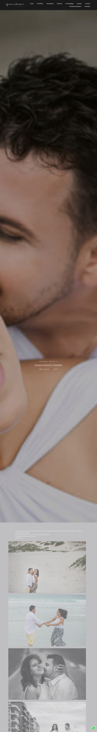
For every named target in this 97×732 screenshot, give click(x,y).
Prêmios (59, 3)
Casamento (50, 3)
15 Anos (87, 3)
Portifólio (40, 3)
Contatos (87, 6)
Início (32, 3)
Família (79, 3)
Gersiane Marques (75, 6)
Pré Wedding (70, 3)
